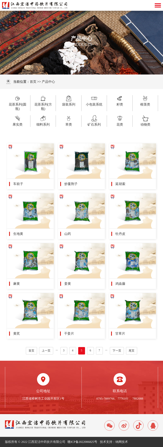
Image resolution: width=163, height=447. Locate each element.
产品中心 (48, 81)
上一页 (46, 350)
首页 (33, 81)
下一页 (117, 350)
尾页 (131, 350)
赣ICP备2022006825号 (82, 441)
